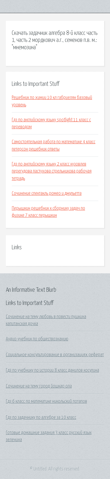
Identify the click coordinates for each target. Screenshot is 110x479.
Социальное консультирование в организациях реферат (55, 354)
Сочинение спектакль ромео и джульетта (47, 193)
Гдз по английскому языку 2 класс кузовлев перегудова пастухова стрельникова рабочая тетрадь (52, 171)
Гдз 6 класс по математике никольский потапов (46, 401)
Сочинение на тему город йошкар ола (39, 386)
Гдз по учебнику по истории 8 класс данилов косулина (52, 370)
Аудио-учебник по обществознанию (37, 339)
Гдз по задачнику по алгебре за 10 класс (41, 417)
